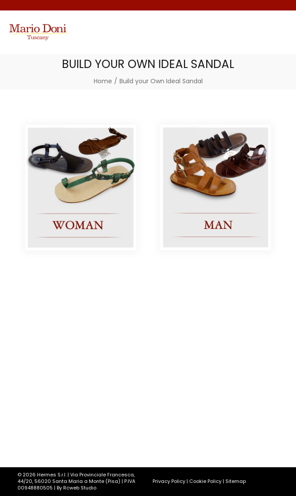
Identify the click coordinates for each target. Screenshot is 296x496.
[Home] (103, 81)
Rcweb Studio (79, 487)
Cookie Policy (205, 481)
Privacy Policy (169, 481)
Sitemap (235, 481)
